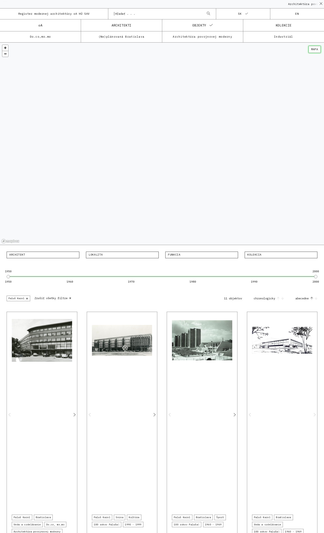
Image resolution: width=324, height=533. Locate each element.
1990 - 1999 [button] (133, 524)
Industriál (283, 36)
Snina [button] (119, 517)
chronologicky (270, 298)
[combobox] (158, 13)
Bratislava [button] (43, 517)
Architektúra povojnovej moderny (202, 36)
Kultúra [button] (134, 517)
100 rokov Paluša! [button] (106, 524)
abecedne (306, 298)
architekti (121, 25)
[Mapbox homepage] (10, 241)
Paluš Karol (18, 298)
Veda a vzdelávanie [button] (27, 524)
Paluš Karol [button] (22, 517)
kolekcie (284, 25)
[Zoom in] (5, 48)
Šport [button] (220, 517)
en (297, 13)
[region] (162, 144)
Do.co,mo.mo (40, 36)
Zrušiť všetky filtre (53, 297)
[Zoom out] (5, 54)
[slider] (8, 276)
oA (40, 25)
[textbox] (43, 255)
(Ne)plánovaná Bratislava (122, 36)
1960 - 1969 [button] (213, 524)
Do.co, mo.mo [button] (55, 524)
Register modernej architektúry (54, 13)
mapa (314, 49)
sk (240, 13)
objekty (199, 25)
